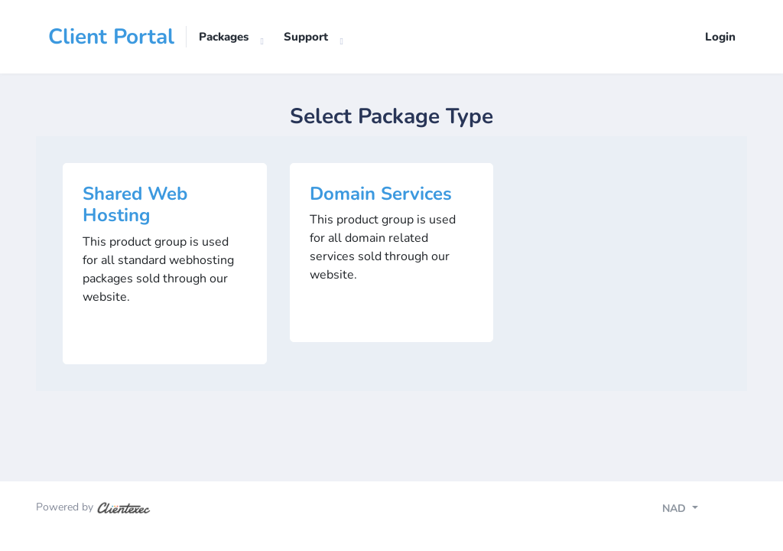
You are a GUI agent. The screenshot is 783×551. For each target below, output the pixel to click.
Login (720, 36)
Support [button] (306, 36)
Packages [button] (224, 36)
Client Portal (111, 36)
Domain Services (381, 193)
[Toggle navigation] (693, 510)
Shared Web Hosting (135, 204)
